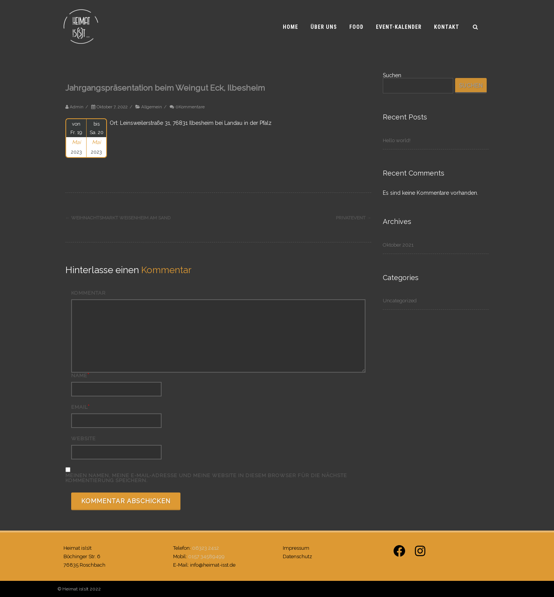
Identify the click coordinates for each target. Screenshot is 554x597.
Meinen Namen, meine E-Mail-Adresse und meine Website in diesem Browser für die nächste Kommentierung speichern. (206, 478)
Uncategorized (400, 300)
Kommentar (88, 292)
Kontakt (446, 27)
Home (290, 27)
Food (356, 27)
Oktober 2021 (398, 245)
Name (79, 375)
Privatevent (353, 218)
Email (79, 407)
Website (83, 438)
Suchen (392, 75)
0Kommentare (190, 106)
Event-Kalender (399, 27)
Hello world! (396, 140)
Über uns (323, 27)
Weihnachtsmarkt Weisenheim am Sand (117, 218)
